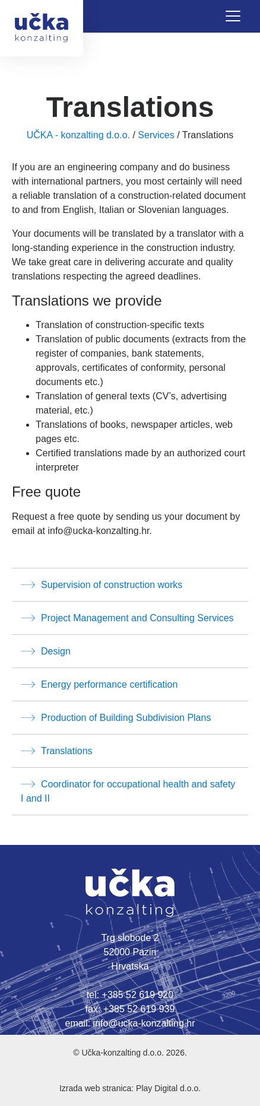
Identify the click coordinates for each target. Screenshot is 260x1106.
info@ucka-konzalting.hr (144, 1023)
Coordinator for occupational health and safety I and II (128, 790)
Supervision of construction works (101, 584)
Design (46, 651)
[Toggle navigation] (233, 16)
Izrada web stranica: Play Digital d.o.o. (130, 1088)
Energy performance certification (99, 684)
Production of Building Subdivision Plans (116, 717)
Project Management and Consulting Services (127, 618)
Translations (57, 750)
